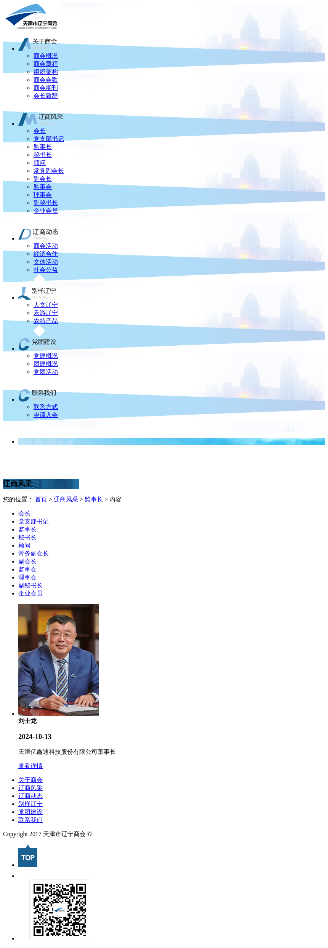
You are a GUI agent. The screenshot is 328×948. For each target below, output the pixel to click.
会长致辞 (46, 96)
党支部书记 (49, 139)
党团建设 (30, 812)
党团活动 (46, 372)
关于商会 (30, 780)
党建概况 (46, 356)
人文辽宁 (46, 305)
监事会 (43, 187)
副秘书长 (46, 202)
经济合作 (46, 254)
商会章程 (46, 64)
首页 (41, 499)
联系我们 (30, 820)
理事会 (43, 195)
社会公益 (46, 270)
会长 (40, 131)
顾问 (40, 163)
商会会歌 (46, 80)
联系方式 (46, 407)
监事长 (43, 147)
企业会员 (46, 210)
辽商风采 (66, 499)
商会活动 (46, 246)
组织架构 (46, 72)
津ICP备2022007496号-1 (125, 834)
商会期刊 (46, 88)
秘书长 (43, 155)
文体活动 (46, 262)
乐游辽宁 (46, 313)
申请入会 (46, 415)
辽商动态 (30, 796)
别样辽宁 (30, 804)
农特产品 (46, 321)
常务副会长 (49, 171)
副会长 (43, 179)
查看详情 (30, 766)
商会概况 (46, 56)
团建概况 (46, 364)
